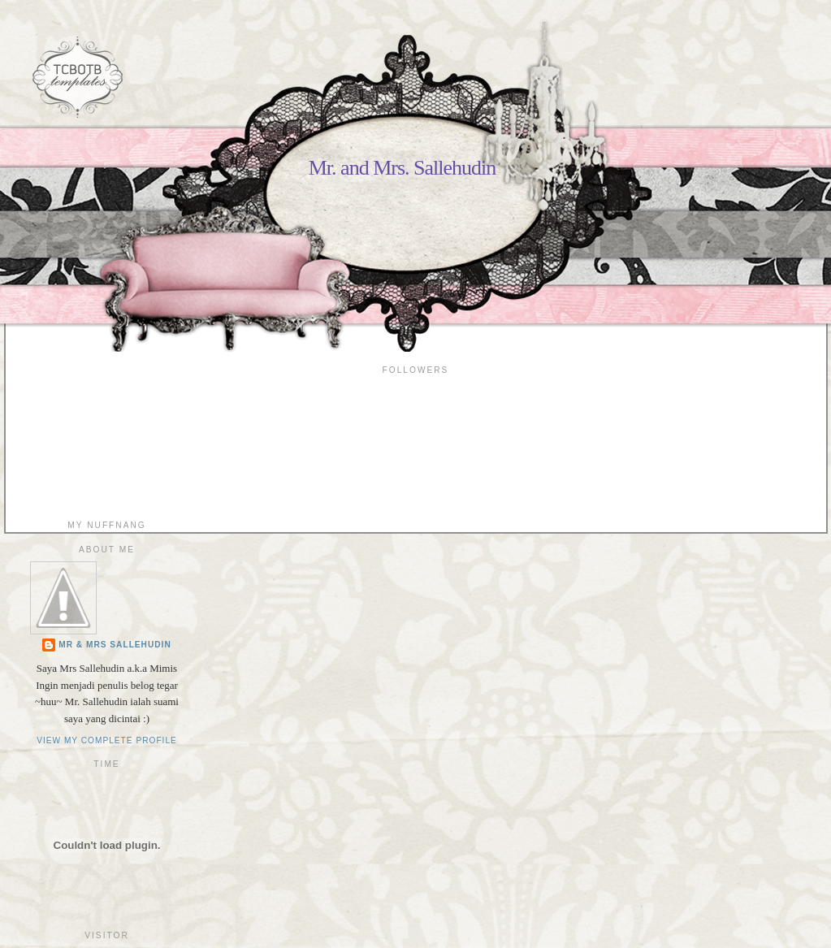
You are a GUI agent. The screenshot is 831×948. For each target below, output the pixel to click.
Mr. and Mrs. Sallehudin (402, 168)
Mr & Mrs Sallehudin (114, 644)
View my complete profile (107, 740)
